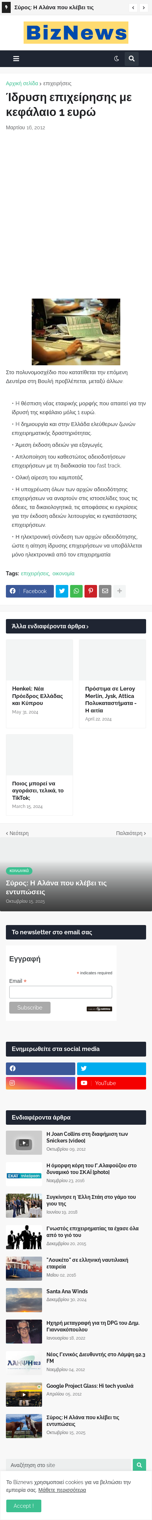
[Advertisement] (76, 215)
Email (18, 981)
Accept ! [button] (24, 1506)
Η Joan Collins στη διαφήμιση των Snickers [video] (87, 1137)
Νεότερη (19, 833)
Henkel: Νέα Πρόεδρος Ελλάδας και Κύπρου (37, 695)
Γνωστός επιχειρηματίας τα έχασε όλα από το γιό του (92, 1231)
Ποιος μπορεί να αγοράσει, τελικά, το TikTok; (38, 790)
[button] (133, 7)
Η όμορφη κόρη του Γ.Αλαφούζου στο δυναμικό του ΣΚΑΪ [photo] (91, 1169)
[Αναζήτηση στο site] (68, 1465)
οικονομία (63, 573)
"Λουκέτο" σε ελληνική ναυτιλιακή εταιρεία (87, 1263)
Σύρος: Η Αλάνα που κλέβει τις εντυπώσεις (54, 8)
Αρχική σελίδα (22, 83)
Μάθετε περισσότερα (62, 1490)
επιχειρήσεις (57, 83)
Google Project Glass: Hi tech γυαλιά (90, 1386)
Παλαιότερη (129, 833)
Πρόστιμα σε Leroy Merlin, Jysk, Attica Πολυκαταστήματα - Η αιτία (111, 699)
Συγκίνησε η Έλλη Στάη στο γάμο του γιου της (91, 1200)
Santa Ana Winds (67, 1291)
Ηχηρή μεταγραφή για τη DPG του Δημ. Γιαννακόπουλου (92, 1326)
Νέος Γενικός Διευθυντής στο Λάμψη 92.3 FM (95, 1357)
